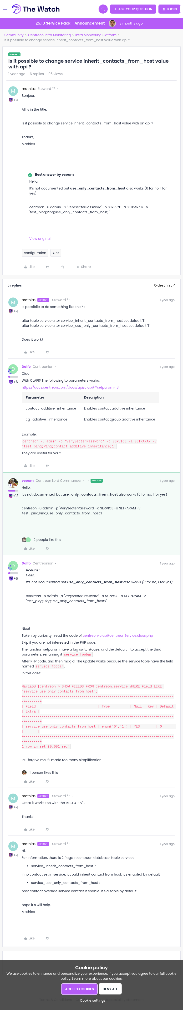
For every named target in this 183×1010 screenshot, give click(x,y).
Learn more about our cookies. (97, 978)
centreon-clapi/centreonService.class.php (118, 635)
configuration (35, 253)
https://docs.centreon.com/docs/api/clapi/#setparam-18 (70, 387)
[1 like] (40, 772)
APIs (55, 253)
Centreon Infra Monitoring (49, 35)
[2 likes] (41, 539)
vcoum (28, 480)
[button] (5, 9)
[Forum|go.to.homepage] (36, 9)
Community (14, 35)
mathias (29, 88)
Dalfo (26, 366)
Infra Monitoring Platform (96, 35)
